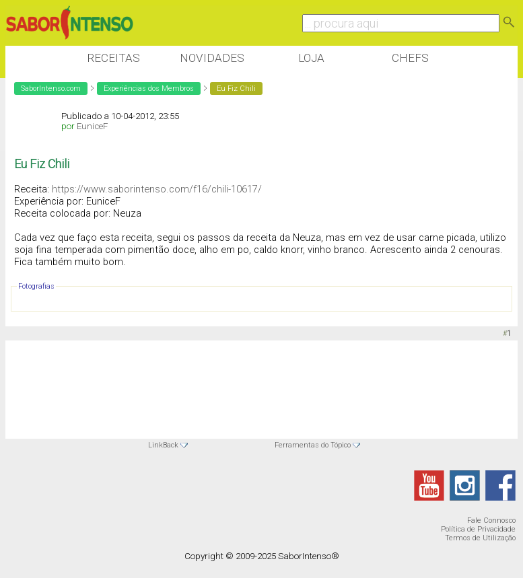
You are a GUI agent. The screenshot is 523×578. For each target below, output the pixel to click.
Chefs (410, 58)
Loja (311, 58)
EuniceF (92, 126)
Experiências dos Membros (149, 88)
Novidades (212, 58)
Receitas (113, 58)
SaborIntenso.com (51, 88)
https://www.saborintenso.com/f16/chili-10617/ (157, 189)
